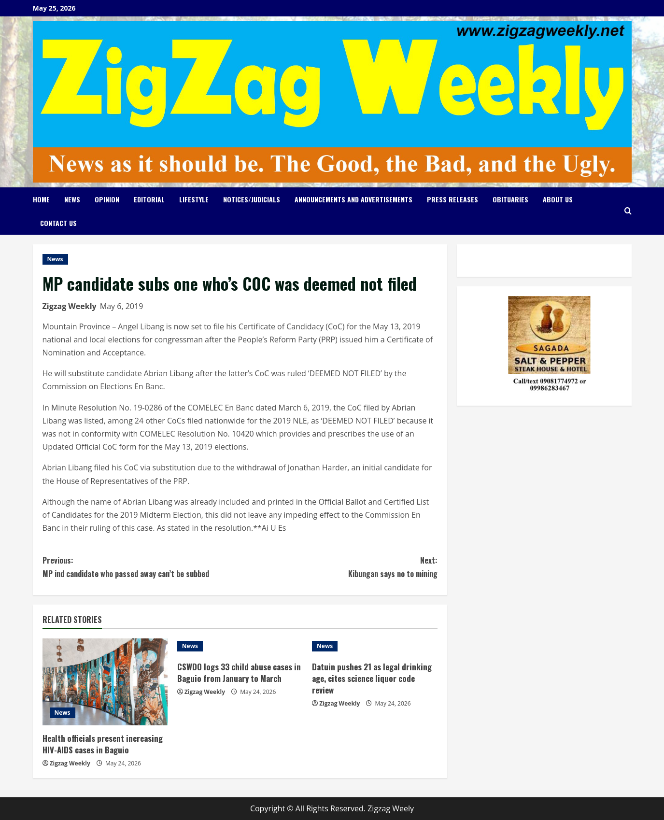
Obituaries (510, 199)
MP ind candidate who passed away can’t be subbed (141, 566)
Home (41, 199)
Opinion (107, 199)
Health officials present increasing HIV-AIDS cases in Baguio (102, 744)
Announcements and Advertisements (353, 199)
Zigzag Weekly (69, 306)
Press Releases (452, 199)
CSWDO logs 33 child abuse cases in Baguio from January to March (239, 672)
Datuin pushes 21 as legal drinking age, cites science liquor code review (372, 678)
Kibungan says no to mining (339, 566)
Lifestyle (194, 199)
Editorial (149, 199)
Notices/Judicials (251, 199)
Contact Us (58, 223)
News (72, 199)
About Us (558, 199)
